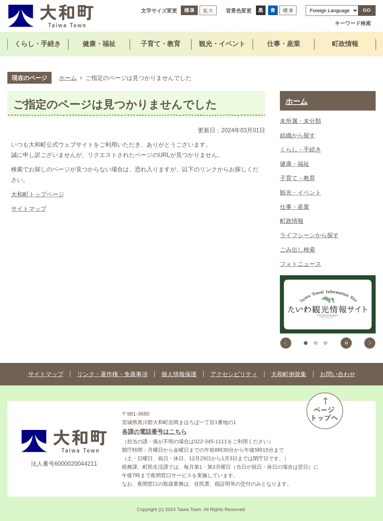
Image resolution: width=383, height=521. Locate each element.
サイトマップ (28, 209)
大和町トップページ (37, 194)
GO (366, 10)
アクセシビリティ (233, 374)
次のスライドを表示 (370, 343)
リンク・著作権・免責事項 (112, 374)
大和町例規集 (288, 374)
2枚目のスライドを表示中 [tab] (315, 343)
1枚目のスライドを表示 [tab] (305, 343)
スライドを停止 (346, 343)
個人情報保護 (179, 374)
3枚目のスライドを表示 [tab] (325, 343)
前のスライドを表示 (286, 343)
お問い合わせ (337, 374)
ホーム (68, 77)
